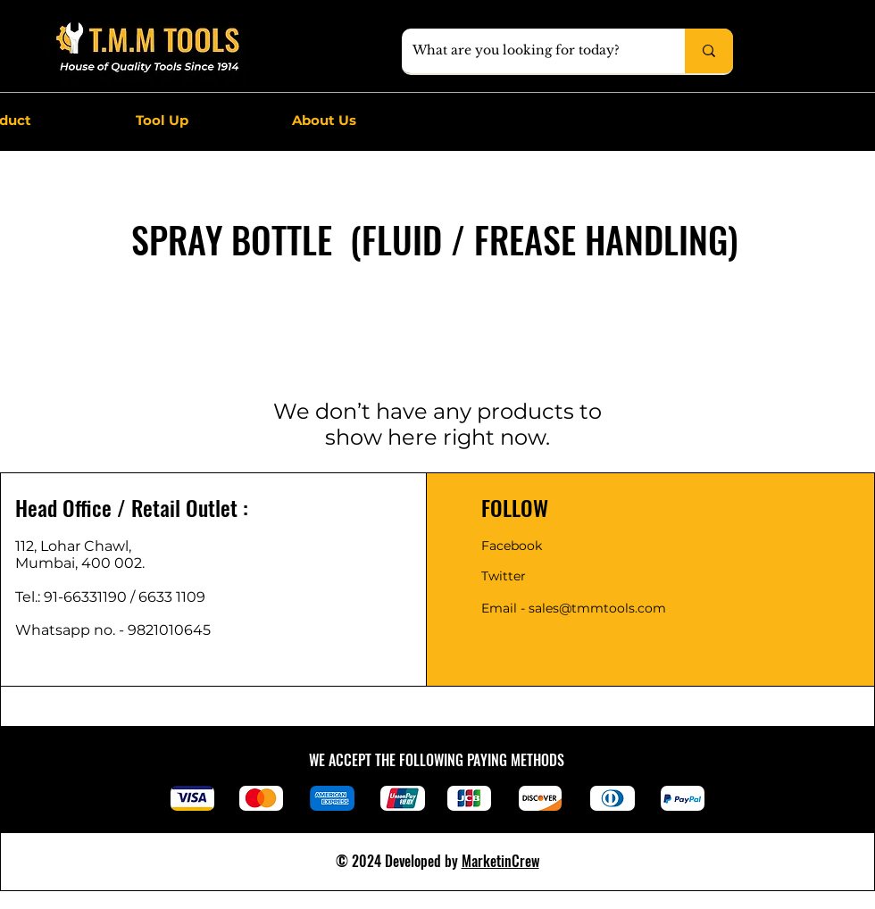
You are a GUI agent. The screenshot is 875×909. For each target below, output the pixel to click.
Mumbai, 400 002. (80, 563)
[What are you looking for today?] (529, 51)
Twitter (503, 576)
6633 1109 (175, 596)
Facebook (511, 546)
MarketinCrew (500, 860)
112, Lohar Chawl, (73, 546)
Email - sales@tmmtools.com (573, 608)
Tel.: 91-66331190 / (76, 596)
